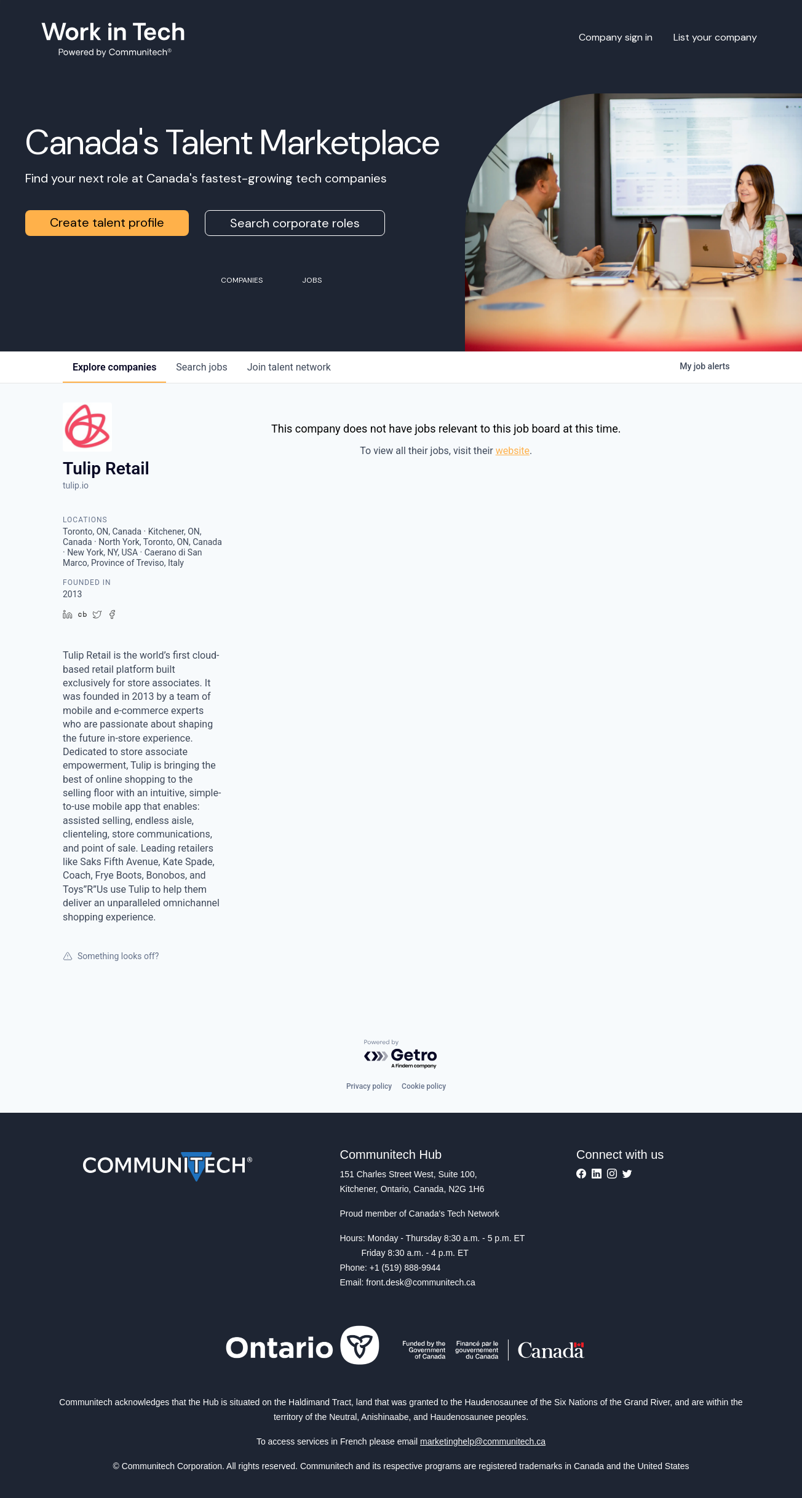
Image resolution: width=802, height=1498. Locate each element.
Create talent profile (107, 222)
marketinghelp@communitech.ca (483, 1441)
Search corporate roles (295, 223)
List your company (715, 37)
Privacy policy (369, 1086)
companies (114, 367)
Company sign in (616, 37)
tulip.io (76, 485)
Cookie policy (424, 1086)
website (513, 451)
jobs (201, 367)
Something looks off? (111, 956)
